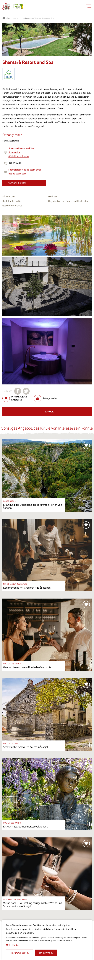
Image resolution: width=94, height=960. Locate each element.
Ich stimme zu (46, 953)
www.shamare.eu (17, 183)
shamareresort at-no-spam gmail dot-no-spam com (24, 172)
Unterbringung (27, 18)
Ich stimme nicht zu (19, 953)
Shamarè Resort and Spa (44, 18)
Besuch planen (13, 18)
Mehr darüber (12, 945)
